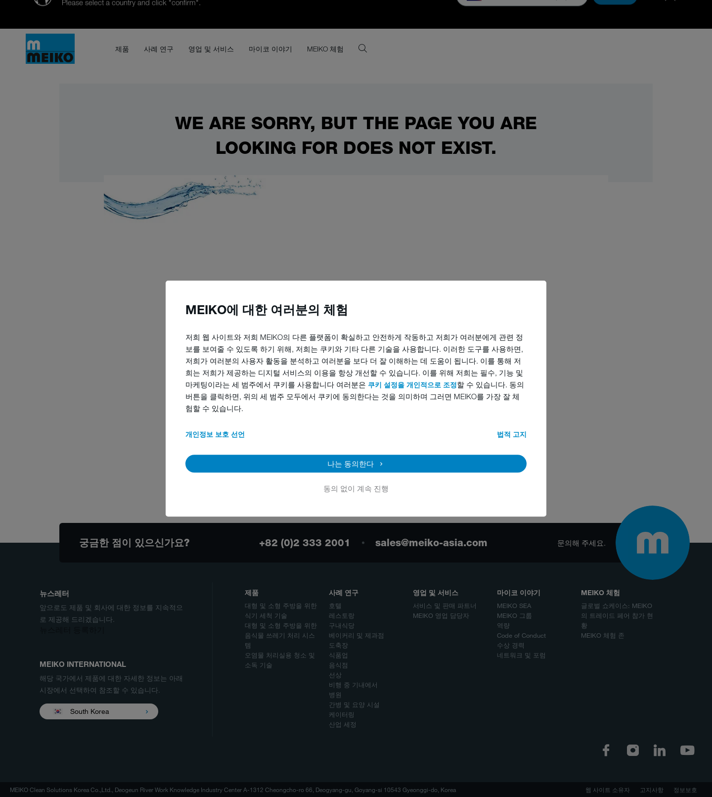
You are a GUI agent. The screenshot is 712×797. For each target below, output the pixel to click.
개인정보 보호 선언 (215, 434)
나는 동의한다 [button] (350, 463)
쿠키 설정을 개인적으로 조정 (412, 384)
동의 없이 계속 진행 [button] (356, 488)
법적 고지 (512, 434)
